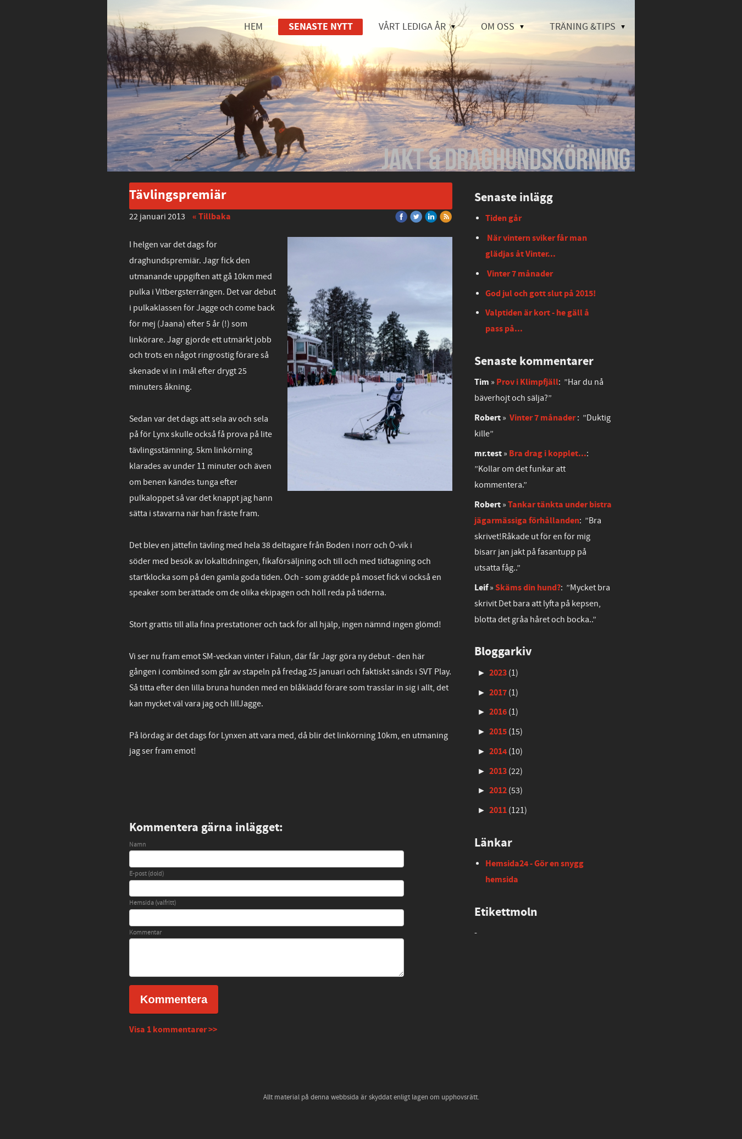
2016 (498, 712)
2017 (498, 693)
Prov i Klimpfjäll (527, 382)
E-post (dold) (146, 874)
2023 (498, 673)
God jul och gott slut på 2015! (540, 293)
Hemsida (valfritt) (152, 903)
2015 (498, 732)
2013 (498, 771)
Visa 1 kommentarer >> (173, 1030)
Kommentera (173, 999)
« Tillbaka (211, 217)
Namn (137, 845)
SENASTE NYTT (321, 27)
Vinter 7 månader (520, 274)
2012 (498, 790)
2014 (498, 751)
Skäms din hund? (528, 588)
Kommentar (145, 933)
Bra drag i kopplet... (547, 453)
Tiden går (503, 218)
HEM (253, 26)
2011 (498, 810)
